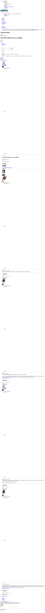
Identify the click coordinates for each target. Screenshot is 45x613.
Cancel (6, 278)
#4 (2, 479)
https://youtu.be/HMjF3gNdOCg (7, 167)
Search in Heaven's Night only (16, 13)
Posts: (5, 68)
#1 (2, 155)
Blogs (3, 18)
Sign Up (6, 7)
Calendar (3, 23)
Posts (3, 43)
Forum (3, 26)
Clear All (1, 58)
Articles (3, 19)
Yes (1, 606)
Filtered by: (2, 57)
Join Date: (5, 182)
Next (6, 597)
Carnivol (3, 173)
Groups (3, 20)
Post (3, 278)
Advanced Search (6, 15)
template (4, 597)
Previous (1, 597)
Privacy (3, 600)
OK (1, 607)
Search (5, 14)
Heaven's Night (4, 27)
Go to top (3, 601)
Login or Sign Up (4, 1)
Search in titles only (7, 13)
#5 (2, 584)
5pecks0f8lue (4, 64)
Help (3, 598)
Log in (5, 5)
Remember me (6, 4)
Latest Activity (4, 44)
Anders (3, 282)
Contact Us (4, 599)
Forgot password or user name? (8, 6)
